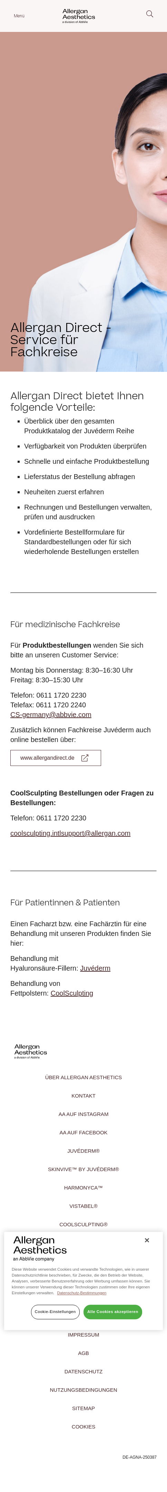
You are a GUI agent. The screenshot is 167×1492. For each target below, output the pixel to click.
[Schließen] (147, 1240)
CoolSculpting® (83, 1224)
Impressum (83, 1335)
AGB (83, 1353)
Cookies (83, 1427)
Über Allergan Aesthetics (83, 1077)
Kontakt (83, 1096)
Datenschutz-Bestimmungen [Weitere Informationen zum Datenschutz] (82, 1293)
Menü (19, 15)
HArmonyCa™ (83, 1188)
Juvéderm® (83, 1151)
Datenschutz (84, 1371)
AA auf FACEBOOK (83, 1132)
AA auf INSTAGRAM (84, 1114)
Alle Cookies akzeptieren (112, 1312)
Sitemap (83, 1408)
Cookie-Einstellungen (55, 1312)
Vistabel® (83, 1206)
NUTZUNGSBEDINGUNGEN (83, 1390)
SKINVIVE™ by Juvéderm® (83, 1169)
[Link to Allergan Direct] (55, 758)
